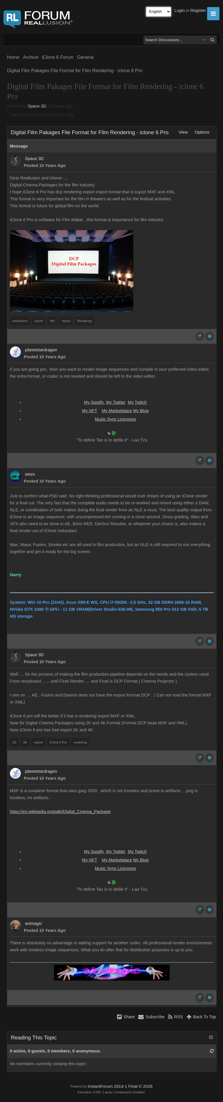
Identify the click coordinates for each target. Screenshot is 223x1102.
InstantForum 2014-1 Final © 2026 (120, 1086)
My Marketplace (117, 410)
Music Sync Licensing (115, 419)
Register (198, 10)
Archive (30, 57)
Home (13, 57)
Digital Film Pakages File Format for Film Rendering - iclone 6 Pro (74, 70)
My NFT (89, 410)
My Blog (140, 410)
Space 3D (37, 106)
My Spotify (94, 402)
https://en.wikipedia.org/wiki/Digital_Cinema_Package (60, 811)
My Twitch (137, 402)
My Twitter (116, 402)
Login (180, 10)
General (85, 57)
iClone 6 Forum (57, 57)
